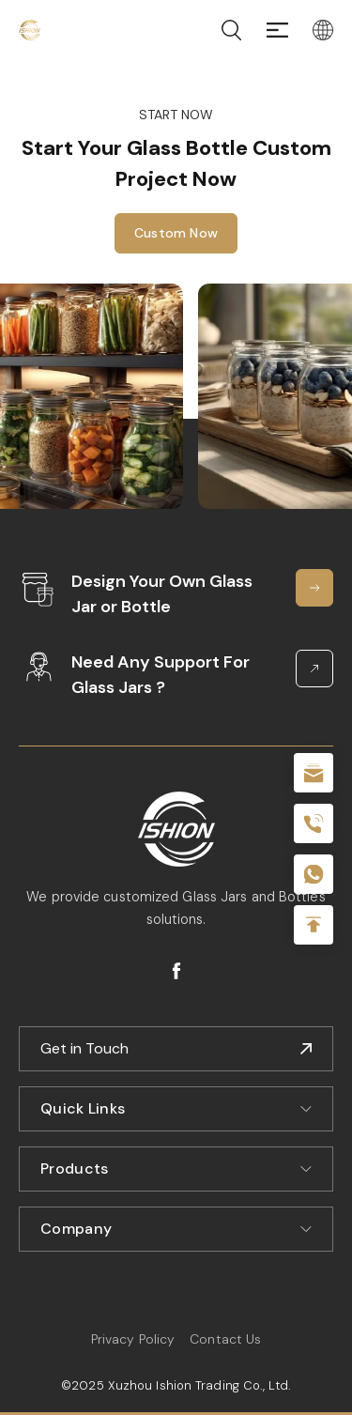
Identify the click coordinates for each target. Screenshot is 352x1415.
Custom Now (176, 234)
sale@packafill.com (313, 772)
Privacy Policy (133, 1338)
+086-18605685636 (313, 874)
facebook (176, 971)
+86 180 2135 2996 (313, 823)
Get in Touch (84, 1048)
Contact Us (225, 1338)
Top (313, 925)
